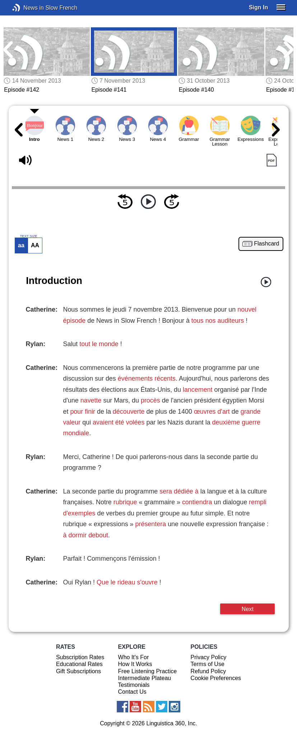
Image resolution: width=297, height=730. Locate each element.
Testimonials (134, 685)
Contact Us (132, 692)
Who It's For (133, 657)
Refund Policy (208, 671)
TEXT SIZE (28, 236)
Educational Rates (79, 664)
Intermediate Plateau (144, 678)
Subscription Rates (80, 657)
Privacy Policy (209, 657)
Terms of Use (207, 664)
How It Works (135, 664)
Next (248, 609)
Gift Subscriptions (78, 671)
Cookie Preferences (216, 678)
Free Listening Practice (147, 671)
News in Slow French (27, 8)
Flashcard (266, 244)
